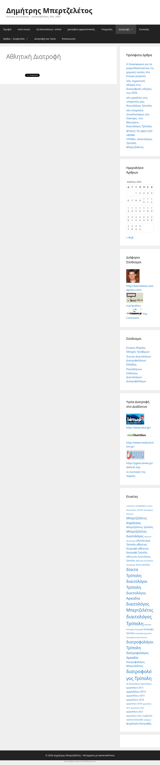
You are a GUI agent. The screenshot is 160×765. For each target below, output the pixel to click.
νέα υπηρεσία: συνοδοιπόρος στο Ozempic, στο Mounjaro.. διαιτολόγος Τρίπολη (139, 118)
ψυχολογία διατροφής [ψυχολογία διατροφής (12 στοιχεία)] (138, 723)
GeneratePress (106, 755)
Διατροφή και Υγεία (45, 38)
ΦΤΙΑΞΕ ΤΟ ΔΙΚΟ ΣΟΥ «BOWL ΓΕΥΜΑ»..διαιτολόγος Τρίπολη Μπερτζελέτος (139, 139)
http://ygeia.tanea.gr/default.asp (139, 463)
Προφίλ (7, 29)
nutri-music (24, 29)
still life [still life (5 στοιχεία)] (140, 510)
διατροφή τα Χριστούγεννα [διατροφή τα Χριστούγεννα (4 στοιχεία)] (136, 637)
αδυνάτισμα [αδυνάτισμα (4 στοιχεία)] (130, 541)
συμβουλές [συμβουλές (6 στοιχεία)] (147, 715)
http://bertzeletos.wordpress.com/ (140, 286)
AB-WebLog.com (90, 761)
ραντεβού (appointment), (81, 29)
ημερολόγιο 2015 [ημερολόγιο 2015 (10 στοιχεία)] (135, 695)
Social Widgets (69, 761)
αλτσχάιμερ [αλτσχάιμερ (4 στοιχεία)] (130, 565)
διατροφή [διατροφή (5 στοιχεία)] (139, 629)
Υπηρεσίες (106, 29)
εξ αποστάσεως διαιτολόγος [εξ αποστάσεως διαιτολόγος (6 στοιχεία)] (139, 684)
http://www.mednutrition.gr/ (140, 442)
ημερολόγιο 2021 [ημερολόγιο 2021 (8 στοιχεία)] (134, 711)
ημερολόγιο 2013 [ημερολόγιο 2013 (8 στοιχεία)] (134, 687)
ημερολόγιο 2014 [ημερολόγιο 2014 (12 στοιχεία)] (136, 691)
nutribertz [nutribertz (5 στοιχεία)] (130, 506)
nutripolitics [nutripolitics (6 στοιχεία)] (140, 506)
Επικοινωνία (68, 38)
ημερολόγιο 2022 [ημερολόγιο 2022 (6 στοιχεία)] (134, 715)
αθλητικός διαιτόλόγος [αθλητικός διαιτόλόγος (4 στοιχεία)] (144, 561)
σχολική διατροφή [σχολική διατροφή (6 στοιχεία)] (134, 719)
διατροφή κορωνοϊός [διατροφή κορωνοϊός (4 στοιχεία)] (143, 633)
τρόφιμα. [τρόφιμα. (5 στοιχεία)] (147, 720)
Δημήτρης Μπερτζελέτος (49, 10)
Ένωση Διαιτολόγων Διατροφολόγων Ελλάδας (138, 360)
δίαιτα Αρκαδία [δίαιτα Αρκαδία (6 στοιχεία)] (143, 564)
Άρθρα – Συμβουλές (17, 38)
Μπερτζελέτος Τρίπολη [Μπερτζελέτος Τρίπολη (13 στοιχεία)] (139, 527)
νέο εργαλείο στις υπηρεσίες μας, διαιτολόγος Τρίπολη (139, 101)
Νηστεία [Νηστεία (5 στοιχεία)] (147, 536)
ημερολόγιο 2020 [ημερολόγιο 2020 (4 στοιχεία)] (137, 708)
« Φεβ (129, 237)
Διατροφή (127, 29)
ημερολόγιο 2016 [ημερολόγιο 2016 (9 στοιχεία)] (135, 699)
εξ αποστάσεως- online (48, 29)
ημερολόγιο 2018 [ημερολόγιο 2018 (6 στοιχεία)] (134, 703)
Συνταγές (144, 29)
